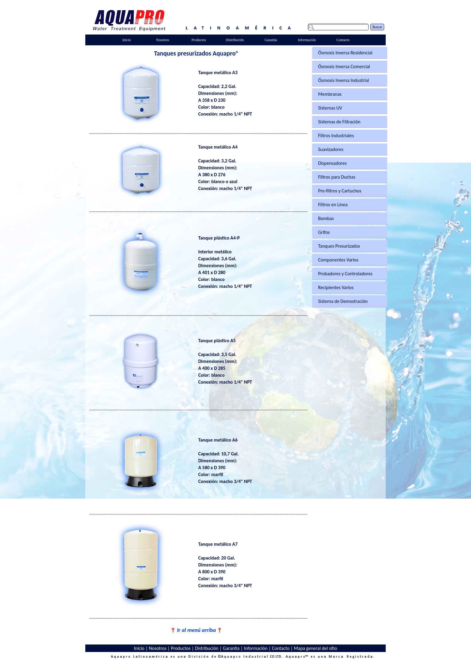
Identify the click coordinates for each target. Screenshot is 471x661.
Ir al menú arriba (196, 629)
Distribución (206, 648)
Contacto (280, 648)
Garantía (231, 648)
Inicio (139, 648)
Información (256, 648)
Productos (181, 648)
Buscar (377, 27)
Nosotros (157, 648)
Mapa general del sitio (315, 648)
